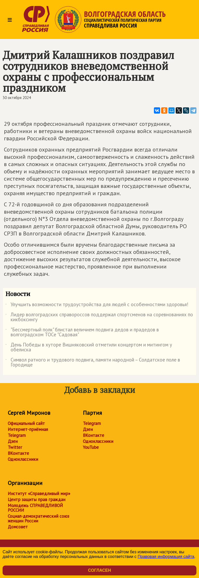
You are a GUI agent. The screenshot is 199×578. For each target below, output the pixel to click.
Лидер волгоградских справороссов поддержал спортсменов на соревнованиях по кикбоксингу (99, 317)
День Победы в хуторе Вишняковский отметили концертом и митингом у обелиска (88, 347)
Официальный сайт (26, 423)
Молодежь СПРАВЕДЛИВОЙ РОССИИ (35, 508)
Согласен (99, 570)
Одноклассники (23, 459)
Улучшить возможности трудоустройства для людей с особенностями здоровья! (98, 305)
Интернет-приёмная (28, 429)
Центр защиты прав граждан (36, 499)
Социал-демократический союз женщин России (38, 518)
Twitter (15, 447)
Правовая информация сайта (166, 556)
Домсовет (18, 526)
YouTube (91, 447)
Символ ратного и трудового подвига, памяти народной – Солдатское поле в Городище (92, 362)
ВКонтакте (18, 453)
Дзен (13, 441)
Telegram (17, 435)
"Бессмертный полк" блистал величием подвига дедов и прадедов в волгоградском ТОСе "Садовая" (82, 332)
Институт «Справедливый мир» (39, 493)
